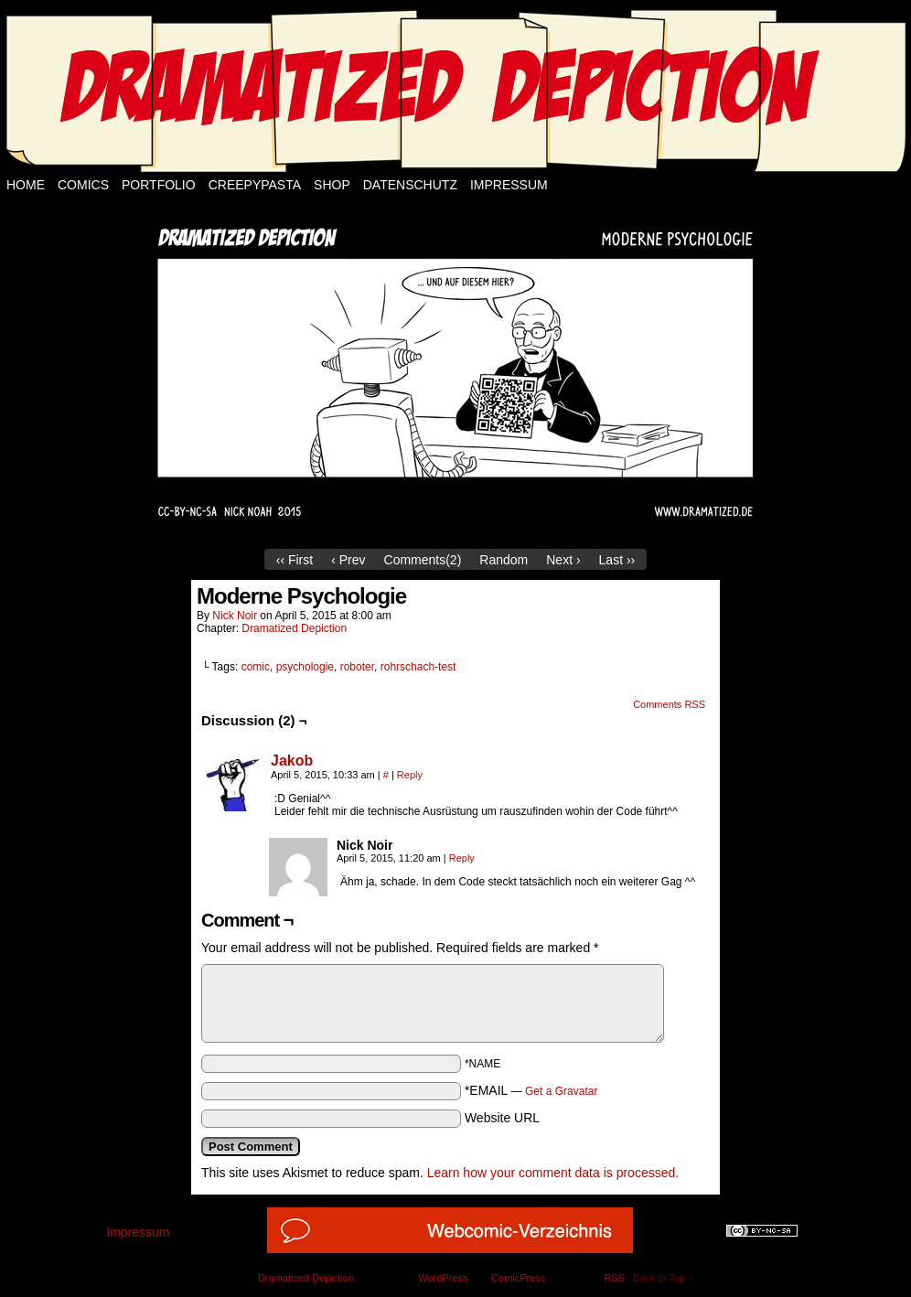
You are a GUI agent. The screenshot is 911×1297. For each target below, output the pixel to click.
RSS (614, 1277)
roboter (357, 666)
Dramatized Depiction (294, 628)
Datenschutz (410, 184)
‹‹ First (294, 559)
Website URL (502, 1117)
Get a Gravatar (561, 1091)
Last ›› (617, 559)
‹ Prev (348, 559)
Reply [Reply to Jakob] (410, 774)
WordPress (442, 1277)
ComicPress (518, 1277)
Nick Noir (234, 615)
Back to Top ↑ (663, 1277)
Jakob (292, 760)
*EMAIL (531, 1090)
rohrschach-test (418, 666)
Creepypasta (255, 184)
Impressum (509, 184)
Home (25, 184)
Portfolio (159, 184)
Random (503, 559)
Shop (332, 184)
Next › (563, 559)
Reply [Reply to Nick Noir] (462, 857)
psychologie (305, 666)
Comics (83, 184)
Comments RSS (669, 704)
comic (255, 666)
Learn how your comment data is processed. (553, 1172)
